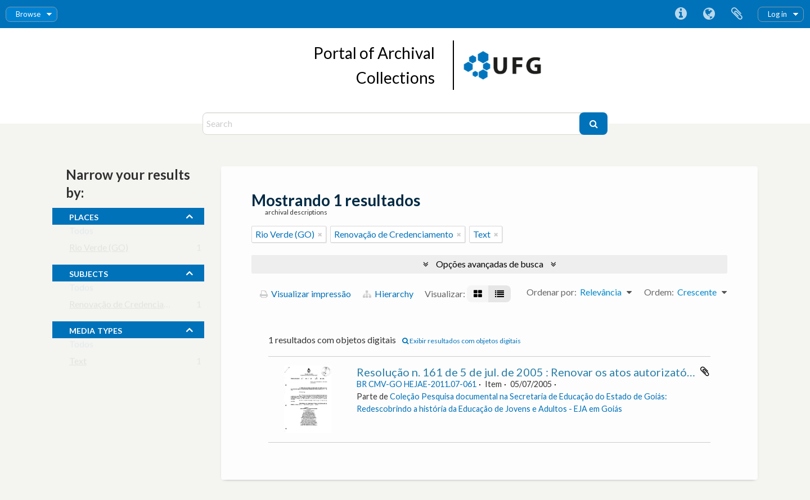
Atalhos (681, 14)
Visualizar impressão (305, 293)
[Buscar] (593, 123)
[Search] (392, 123)
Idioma (709, 14)
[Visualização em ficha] (478, 293)
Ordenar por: (551, 292)
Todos (81, 233)
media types (95, 329)
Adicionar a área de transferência (704, 371)
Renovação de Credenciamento (128, 306)
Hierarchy (388, 293)
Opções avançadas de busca (489, 263)
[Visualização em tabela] (499, 293)
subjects (88, 272)
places (83, 215)
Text (78, 363)
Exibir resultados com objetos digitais (461, 341)
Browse (28, 14)
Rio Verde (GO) (98, 249)
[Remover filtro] (320, 234)
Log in (777, 14)
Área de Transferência (737, 14)
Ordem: (659, 292)
